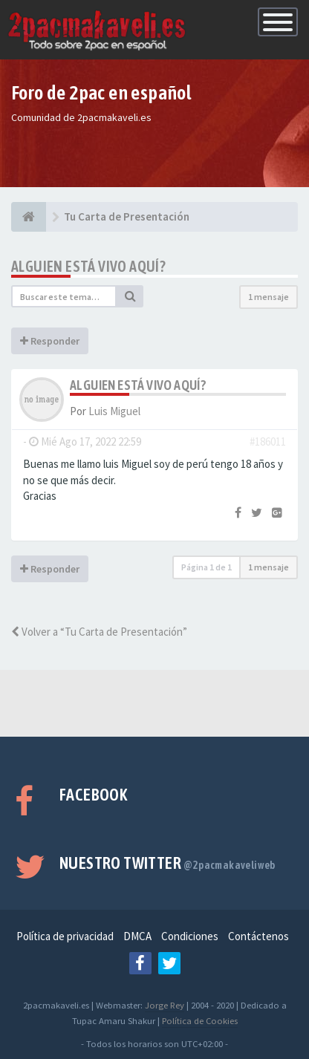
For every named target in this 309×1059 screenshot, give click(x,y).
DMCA (137, 936)
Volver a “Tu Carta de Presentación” (99, 632)
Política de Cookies (200, 1020)
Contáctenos (258, 936)
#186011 (268, 441)
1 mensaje (268, 296)
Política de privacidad (65, 936)
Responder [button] (49, 341)
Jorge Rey (164, 1005)
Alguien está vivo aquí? (88, 266)
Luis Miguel (114, 411)
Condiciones (189, 936)
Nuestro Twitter (167, 863)
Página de (206, 567)
